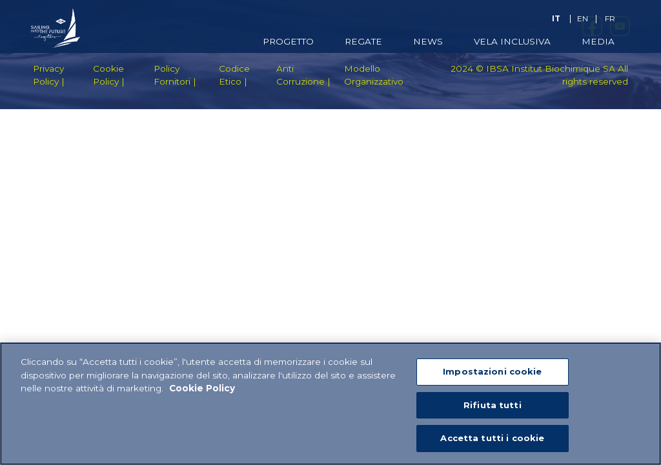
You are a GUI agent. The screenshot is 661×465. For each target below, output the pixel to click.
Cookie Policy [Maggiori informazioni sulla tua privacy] (202, 389)
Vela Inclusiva (512, 41)
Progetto (288, 41)
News (428, 41)
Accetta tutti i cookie (492, 438)
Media (598, 41)
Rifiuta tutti (492, 405)
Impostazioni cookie (492, 372)
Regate (363, 41)
